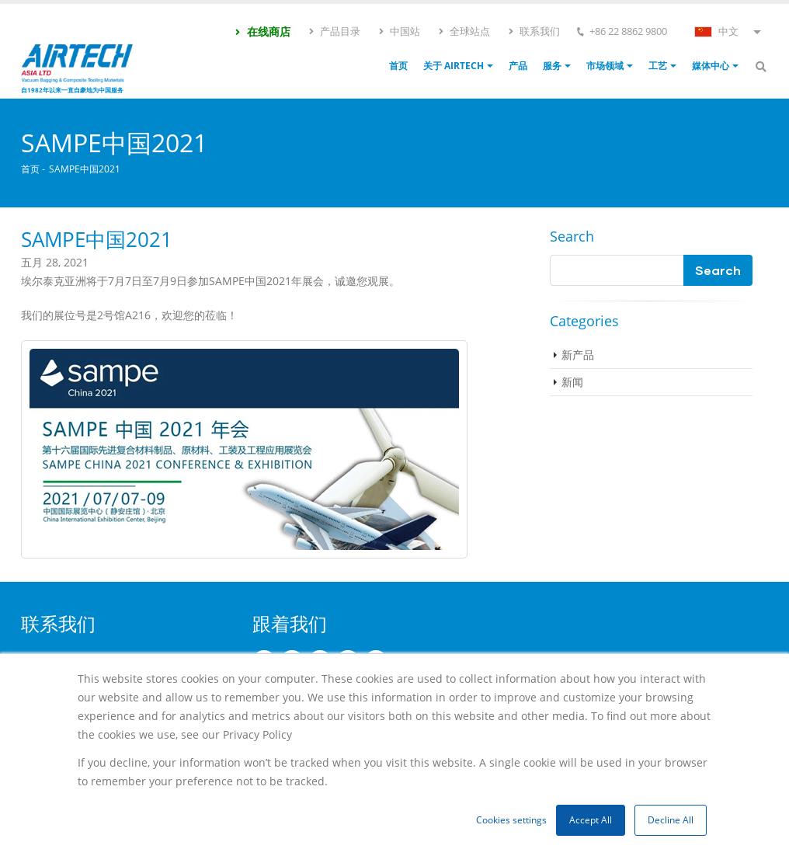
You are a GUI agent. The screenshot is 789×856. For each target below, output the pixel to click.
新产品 (577, 354)
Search (572, 236)
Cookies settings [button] (511, 819)
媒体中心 (710, 65)
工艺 (657, 65)
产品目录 (334, 31)
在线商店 (262, 31)
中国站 (398, 31)
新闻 (572, 381)
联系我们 (533, 31)
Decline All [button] (670, 819)
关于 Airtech (453, 65)
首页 (398, 65)
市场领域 (605, 65)
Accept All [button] (590, 819)
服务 (552, 65)
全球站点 (463, 31)
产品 (518, 65)
